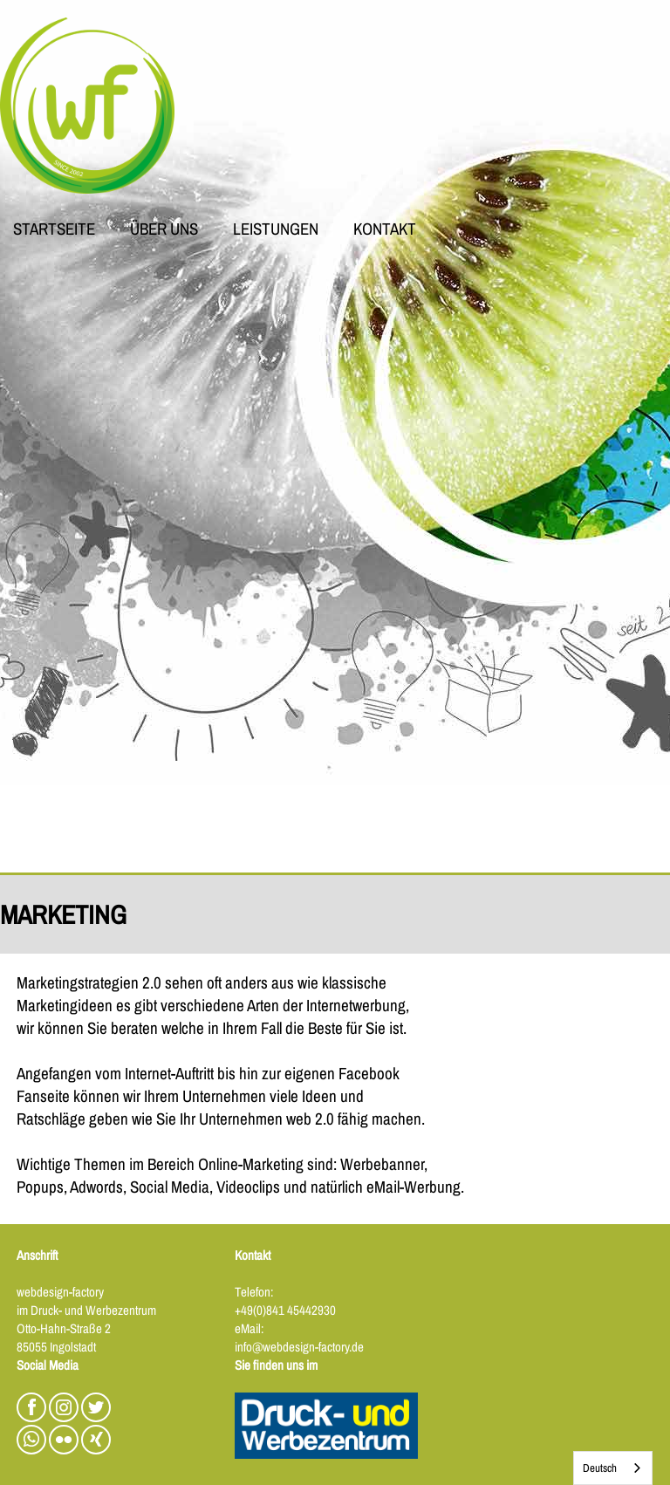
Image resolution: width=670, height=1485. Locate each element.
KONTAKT (384, 230)
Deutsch (600, 1468)
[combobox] (613, 1468)
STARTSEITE (54, 230)
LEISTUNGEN (275, 230)
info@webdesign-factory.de (299, 1347)
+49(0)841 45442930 (285, 1310)
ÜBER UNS (164, 230)
